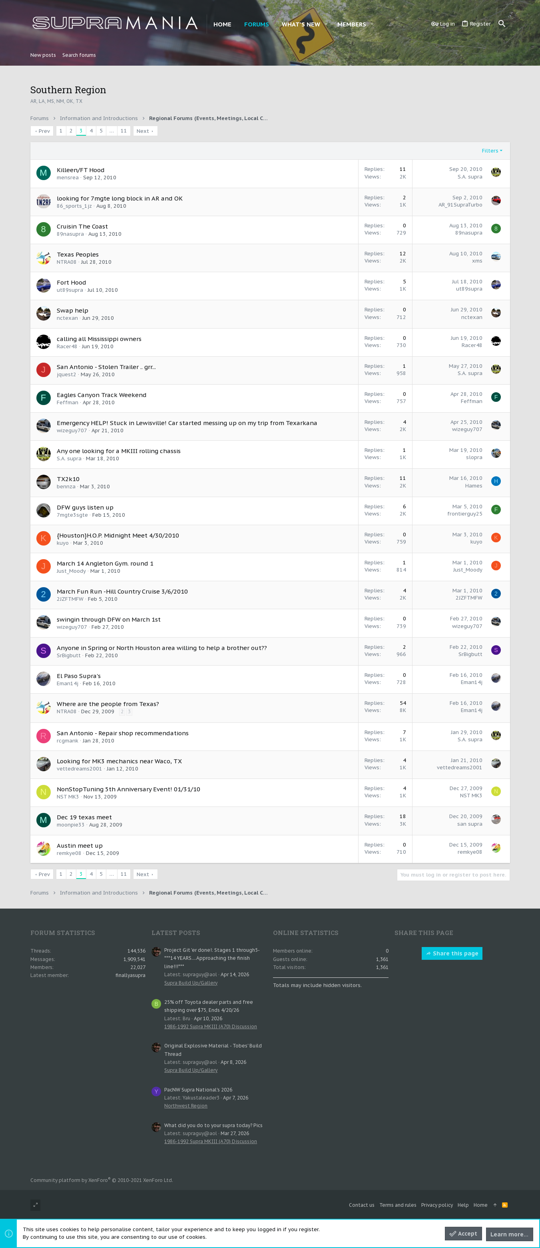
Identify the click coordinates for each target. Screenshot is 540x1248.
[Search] (502, 24)
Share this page (452, 953)
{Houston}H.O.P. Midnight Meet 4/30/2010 (118, 535)
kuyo (63, 543)
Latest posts (175, 933)
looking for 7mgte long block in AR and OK (120, 198)
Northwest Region (185, 1106)
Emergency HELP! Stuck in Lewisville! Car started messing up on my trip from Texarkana (187, 423)
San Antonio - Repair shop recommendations (123, 733)
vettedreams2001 (79, 768)
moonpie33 (71, 824)
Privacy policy (437, 1205)
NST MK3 (68, 796)
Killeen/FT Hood (81, 170)
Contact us (362, 1205)
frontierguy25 (464, 513)
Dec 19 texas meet (84, 817)
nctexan (67, 318)
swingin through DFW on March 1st (109, 619)
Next (143, 131)
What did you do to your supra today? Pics (213, 1125)
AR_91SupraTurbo (460, 204)
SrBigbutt (69, 655)
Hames (473, 485)
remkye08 (69, 853)
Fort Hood (71, 282)
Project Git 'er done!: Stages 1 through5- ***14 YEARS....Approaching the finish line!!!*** (211, 958)
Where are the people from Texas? (108, 704)
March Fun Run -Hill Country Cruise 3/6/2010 (122, 591)
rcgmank (67, 740)
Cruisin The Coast (82, 226)
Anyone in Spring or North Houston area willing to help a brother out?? (162, 648)
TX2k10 (68, 479)
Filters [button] (490, 150)
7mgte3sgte (72, 515)
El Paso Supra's (79, 676)
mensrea (68, 177)
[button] (326, 24)
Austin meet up (80, 845)
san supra (469, 824)
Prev (44, 131)
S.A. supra (470, 176)
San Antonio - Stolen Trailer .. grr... (106, 367)
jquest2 (66, 374)
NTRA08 (67, 262)
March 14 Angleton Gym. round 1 (105, 563)
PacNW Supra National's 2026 (198, 1090)
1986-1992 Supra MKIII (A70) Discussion (210, 1026)
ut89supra (70, 290)
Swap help (72, 310)
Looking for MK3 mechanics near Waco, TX (119, 761)
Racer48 (67, 346)
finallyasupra (130, 975)
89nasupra (70, 234)
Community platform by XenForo (101, 1180)
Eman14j (67, 683)
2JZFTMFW (70, 599)
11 (124, 130)
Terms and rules (397, 1205)
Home (481, 1205)
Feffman (67, 402)
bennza (66, 486)
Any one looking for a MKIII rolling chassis (119, 451)
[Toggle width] (35, 1205)
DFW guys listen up (85, 507)
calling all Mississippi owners (99, 339)
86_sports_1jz (74, 206)
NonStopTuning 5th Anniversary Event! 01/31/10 (128, 789)
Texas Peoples (78, 254)
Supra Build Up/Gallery (190, 983)
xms (477, 260)
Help (463, 1205)
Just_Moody (71, 571)
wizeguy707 (72, 430)
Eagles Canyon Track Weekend (102, 395)
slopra (474, 457)
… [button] (112, 130)
